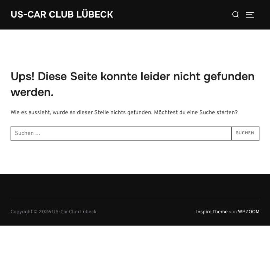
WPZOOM (248, 212)
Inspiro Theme (212, 212)
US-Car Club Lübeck (62, 14)
